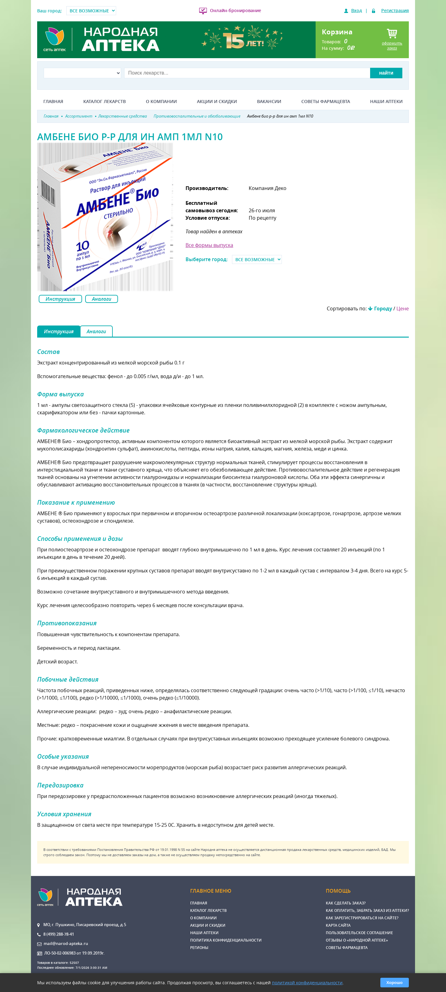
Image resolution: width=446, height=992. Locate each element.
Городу (383, 308)
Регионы (199, 947)
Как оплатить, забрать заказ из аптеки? (367, 910)
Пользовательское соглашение (359, 932)
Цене (402, 308)
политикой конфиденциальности (307, 983)
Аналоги (101, 298)
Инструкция (60, 298)
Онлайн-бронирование (235, 10)
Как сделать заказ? (345, 903)
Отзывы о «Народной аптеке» (357, 940)
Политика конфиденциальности (226, 940)
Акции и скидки (217, 101)
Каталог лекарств (104, 101)
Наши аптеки (386, 101)
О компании (161, 101)
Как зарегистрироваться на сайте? (362, 918)
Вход (356, 10)
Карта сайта (338, 925)
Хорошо (395, 982)
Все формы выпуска (209, 245)
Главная (53, 101)
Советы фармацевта (325, 101)
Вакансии (269, 101)
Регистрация (395, 10)
